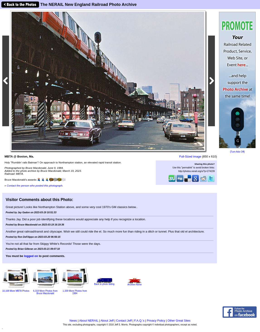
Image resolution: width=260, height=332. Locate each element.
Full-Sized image (190, 156)
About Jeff (107, 320)
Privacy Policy (156, 320)
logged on (31, 256)
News (73, 320)
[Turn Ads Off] (237, 151)
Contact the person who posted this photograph (35, 185)
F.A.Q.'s (139, 320)
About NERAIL (88, 320)
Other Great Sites (179, 320)
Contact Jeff (124, 320)
